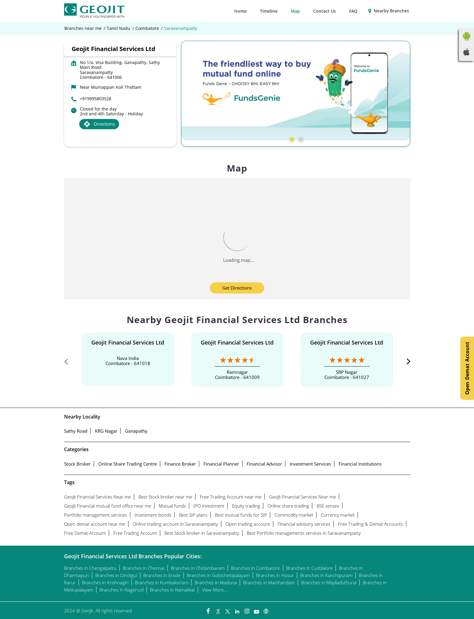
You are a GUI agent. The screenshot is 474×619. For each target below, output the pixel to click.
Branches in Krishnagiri (105, 582)
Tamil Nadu (118, 28)
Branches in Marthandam (269, 582)
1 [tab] (291, 138)
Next (405, 363)
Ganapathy (136, 431)
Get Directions (237, 288)
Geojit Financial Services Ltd (127, 342)
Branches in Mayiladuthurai (328, 582)
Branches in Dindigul (116, 575)
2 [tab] (300, 138)
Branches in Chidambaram (198, 568)
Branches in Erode (161, 575)
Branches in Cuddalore (309, 568)
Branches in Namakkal (172, 590)
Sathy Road (75, 431)
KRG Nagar (106, 431)
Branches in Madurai (216, 582)
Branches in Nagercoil (121, 590)
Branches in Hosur (275, 575)
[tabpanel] (295, 90)
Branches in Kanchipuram (326, 575)
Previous (69, 363)
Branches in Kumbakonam (161, 582)
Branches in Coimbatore (255, 568)
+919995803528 (95, 98)
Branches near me (83, 28)
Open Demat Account (467, 368)
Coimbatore (147, 28)
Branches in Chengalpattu (90, 568)
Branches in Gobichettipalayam (218, 575)
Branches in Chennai (143, 568)
